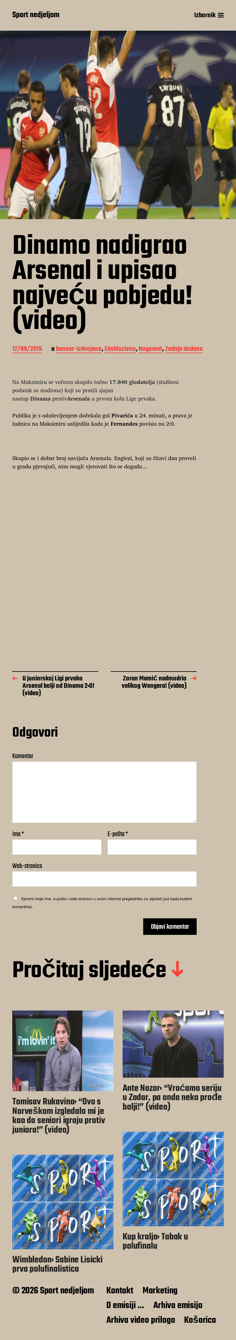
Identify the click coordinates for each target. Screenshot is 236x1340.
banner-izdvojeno (79, 349)
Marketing (160, 1291)
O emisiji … (125, 1306)
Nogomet (150, 349)
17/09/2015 (27, 349)
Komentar (22, 756)
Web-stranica (27, 865)
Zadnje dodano (184, 349)
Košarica (200, 1320)
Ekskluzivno (120, 349)
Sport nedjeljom (35, 15)
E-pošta (118, 834)
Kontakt (119, 1291)
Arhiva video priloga (140, 1320)
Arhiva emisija (177, 1306)
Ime (18, 834)
